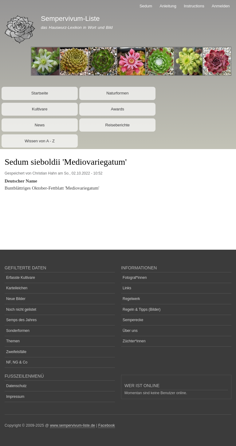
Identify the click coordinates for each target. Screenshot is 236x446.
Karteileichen (16, 288)
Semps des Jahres (21, 320)
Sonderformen (18, 331)
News (40, 125)
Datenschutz (16, 386)
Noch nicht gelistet (21, 309)
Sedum (146, 6)
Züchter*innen (134, 341)
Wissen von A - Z (40, 141)
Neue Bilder (16, 299)
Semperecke (133, 320)
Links (127, 288)
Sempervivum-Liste (70, 18)
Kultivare (40, 109)
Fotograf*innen (135, 277)
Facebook (106, 425)
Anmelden (221, 6)
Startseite (39, 93)
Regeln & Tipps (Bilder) (141, 309)
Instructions (194, 6)
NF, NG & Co (16, 362)
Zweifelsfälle (16, 352)
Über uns (130, 331)
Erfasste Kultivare (20, 277)
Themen (13, 341)
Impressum (15, 396)
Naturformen (117, 93)
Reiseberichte (117, 125)
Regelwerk (131, 299)
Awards (117, 109)
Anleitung (168, 6)
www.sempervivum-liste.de (72, 425)
